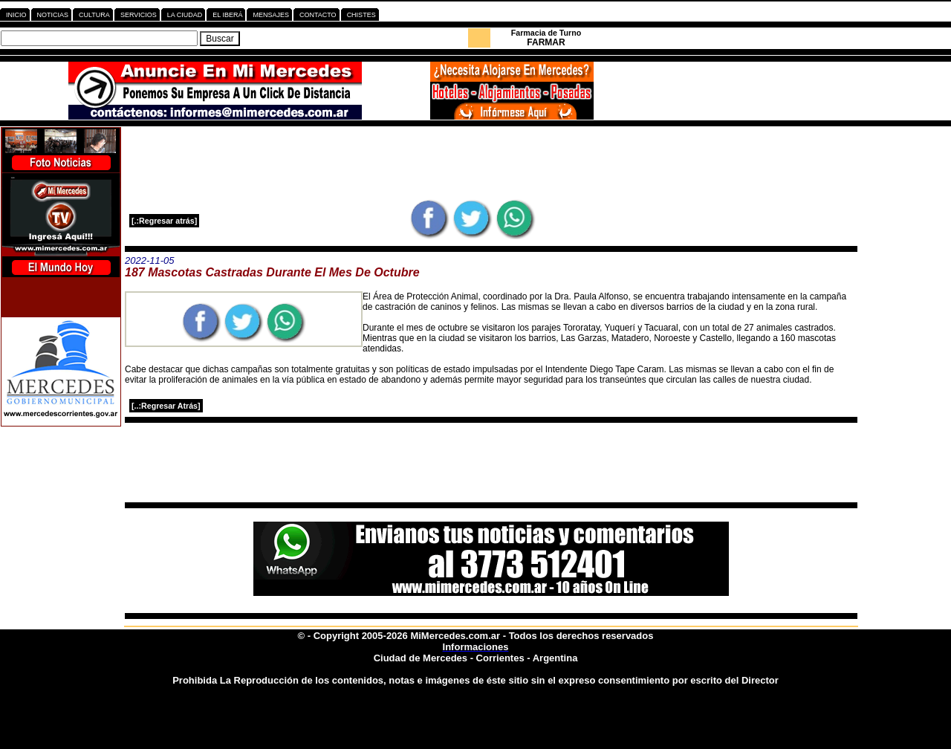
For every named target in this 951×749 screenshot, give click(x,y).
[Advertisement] (491, 162)
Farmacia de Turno (546, 32)
